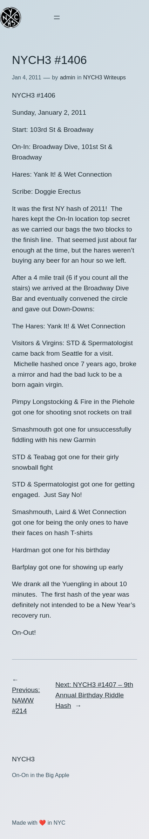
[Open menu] (57, 17)
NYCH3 (23, 759)
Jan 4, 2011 (26, 77)
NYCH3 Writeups (104, 77)
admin (67, 77)
